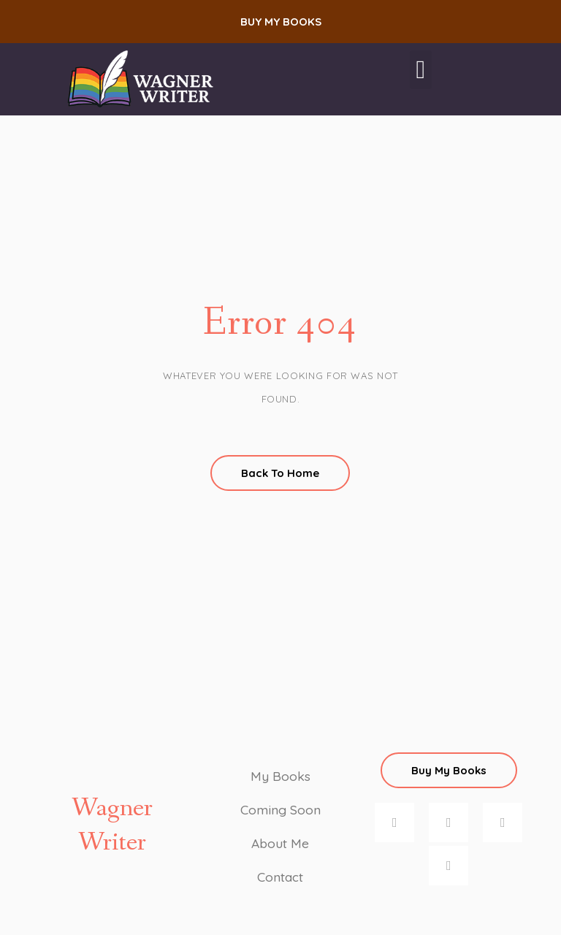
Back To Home (280, 473)
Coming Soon (280, 809)
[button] (280, 21)
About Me (280, 842)
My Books (280, 775)
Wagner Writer (112, 826)
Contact (280, 876)
